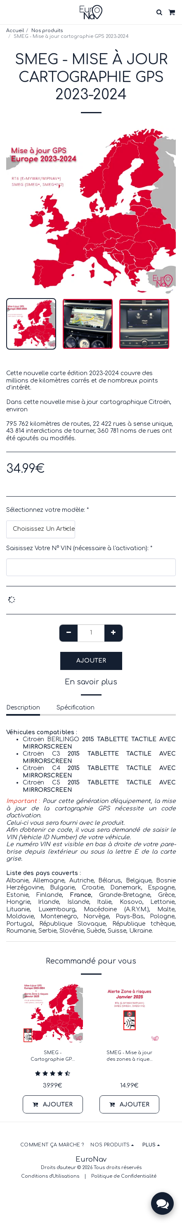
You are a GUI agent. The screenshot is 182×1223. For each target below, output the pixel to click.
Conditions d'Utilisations (50, 1176)
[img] (53, 1013)
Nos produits (47, 30)
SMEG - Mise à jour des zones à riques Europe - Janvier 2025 (129, 1057)
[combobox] (40, 529)
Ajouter (91, 661)
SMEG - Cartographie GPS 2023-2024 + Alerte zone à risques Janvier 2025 (53, 1057)
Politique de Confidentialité (123, 1176)
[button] (9, 11)
